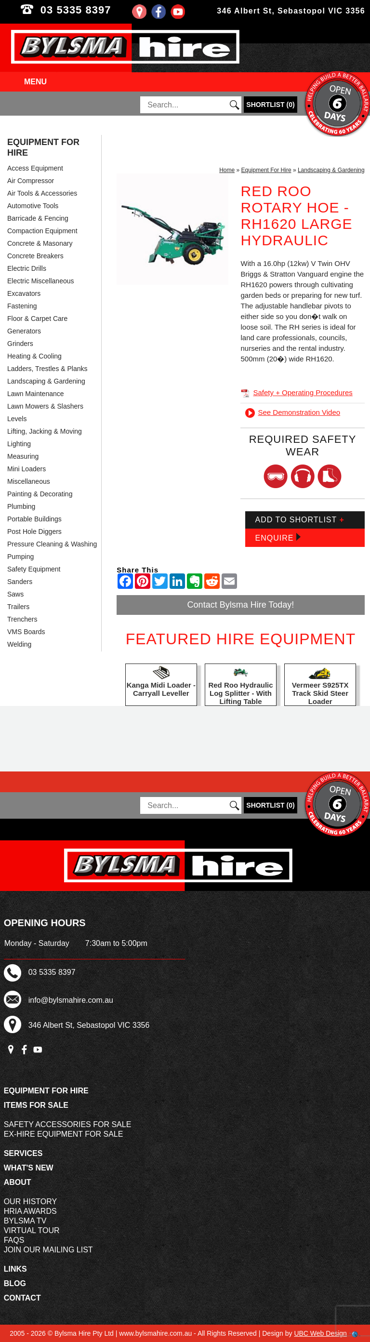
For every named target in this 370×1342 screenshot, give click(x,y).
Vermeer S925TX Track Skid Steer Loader (320, 693)
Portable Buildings (34, 519)
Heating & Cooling (34, 356)
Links (15, 1269)
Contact (22, 1298)
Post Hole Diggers (34, 531)
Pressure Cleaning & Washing (52, 544)
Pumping (20, 556)
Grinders (20, 343)
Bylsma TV (25, 1221)
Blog (15, 1283)
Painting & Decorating (39, 494)
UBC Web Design (320, 1333)
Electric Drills (26, 268)
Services (23, 1153)
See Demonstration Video (292, 412)
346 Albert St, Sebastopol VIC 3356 (291, 11)
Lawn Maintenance (35, 394)
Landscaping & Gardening (46, 381)
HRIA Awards (30, 1211)
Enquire (277, 537)
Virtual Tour (32, 1230)
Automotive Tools (32, 206)
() (270, 104)
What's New (28, 1168)
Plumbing (21, 506)
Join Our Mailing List (48, 1250)
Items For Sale (36, 1105)
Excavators (23, 293)
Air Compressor (30, 181)
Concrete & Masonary (39, 243)
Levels (16, 419)
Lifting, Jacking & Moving (44, 431)
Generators (24, 331)
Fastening (22, 306)
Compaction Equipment (42, 231)
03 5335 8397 (92, 10)
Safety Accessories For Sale (68, 1124)
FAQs (14, 1240)
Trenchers (22, 619)
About (17, 1182)
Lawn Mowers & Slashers (45, 406)
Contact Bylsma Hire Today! (240, 605)
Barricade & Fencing (37, 218)
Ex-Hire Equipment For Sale (63, 1134)
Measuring (23, 456)
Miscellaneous (28, 481)
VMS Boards (26, 632)
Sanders (19, 581)
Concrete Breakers (35, 256)
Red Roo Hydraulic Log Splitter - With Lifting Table (240, 693)
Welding (19, 644)
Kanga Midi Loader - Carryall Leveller (161, 689)
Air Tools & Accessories (42, 193)
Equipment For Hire (43, 147)
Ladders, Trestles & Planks (47, 368)
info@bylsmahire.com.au (70, 1000)
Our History (30, 1201)
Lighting (19, 444)
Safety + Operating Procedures (296, 392)
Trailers (18, 607)
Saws (15, 594)
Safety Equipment (34, 569)
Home (227, 170)
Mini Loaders (26, 469)
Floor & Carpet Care (37, 318)
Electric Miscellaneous (40, 281)
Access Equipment (35, 168)
